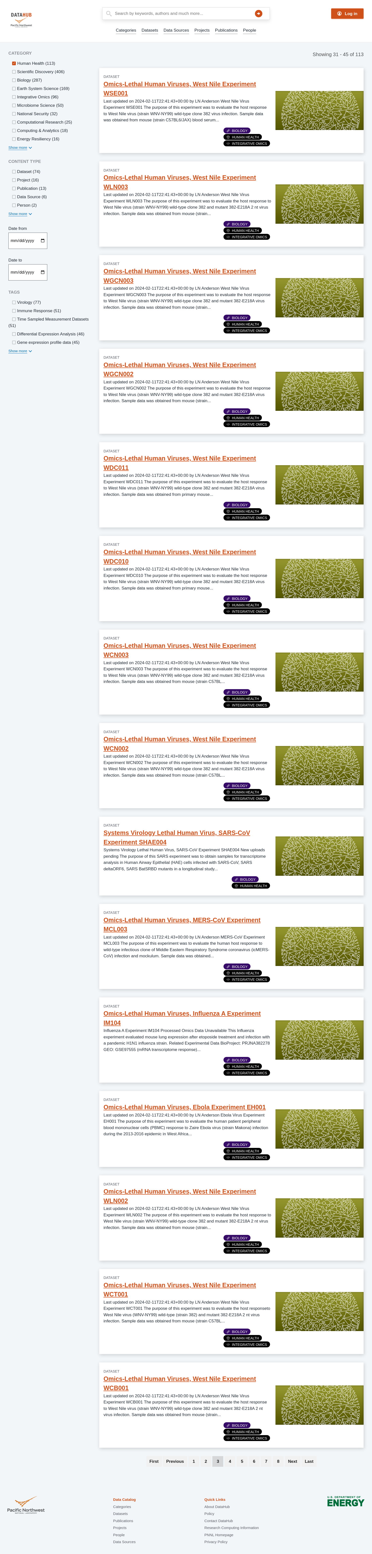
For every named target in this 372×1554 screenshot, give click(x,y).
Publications (226, 30)
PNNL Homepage (218, 1535)
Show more (17, 147)
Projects (202, 30)
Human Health (242, 137)
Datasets (150, 30)
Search (258, 13)
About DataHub (217, 1507)
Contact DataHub (218, 1521)
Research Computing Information (231, 1528)
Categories (126, 30)
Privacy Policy (215, 1542)
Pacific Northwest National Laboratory (26, 1505)
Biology (237, 131)
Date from (17, 228)
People (249, 30)
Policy (209, 1513)
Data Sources (176, 30)
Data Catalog (124, 1499)
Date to (15, 260)
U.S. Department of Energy (346, 1505)
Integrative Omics (246, 144)
